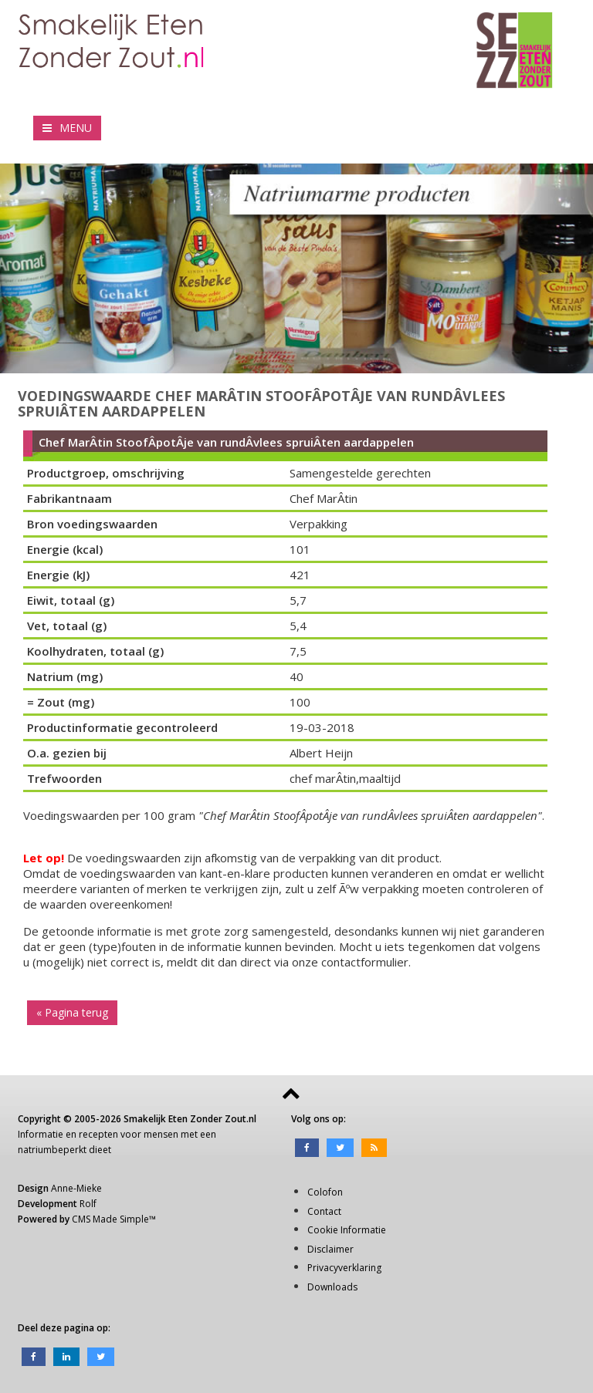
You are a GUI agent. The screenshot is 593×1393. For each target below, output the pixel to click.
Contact (324, 1211)
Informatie (40, 1134)
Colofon (325, 1192)
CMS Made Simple (110, 1219)
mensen (161, 1134)
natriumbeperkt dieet (64, 1149)
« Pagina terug (72, 1012)
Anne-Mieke (76, 1188)
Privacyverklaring (344, 1267)
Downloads (332, 1287)
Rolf (88, 1203)
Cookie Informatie (346, 1229)
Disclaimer (330, 1249)
